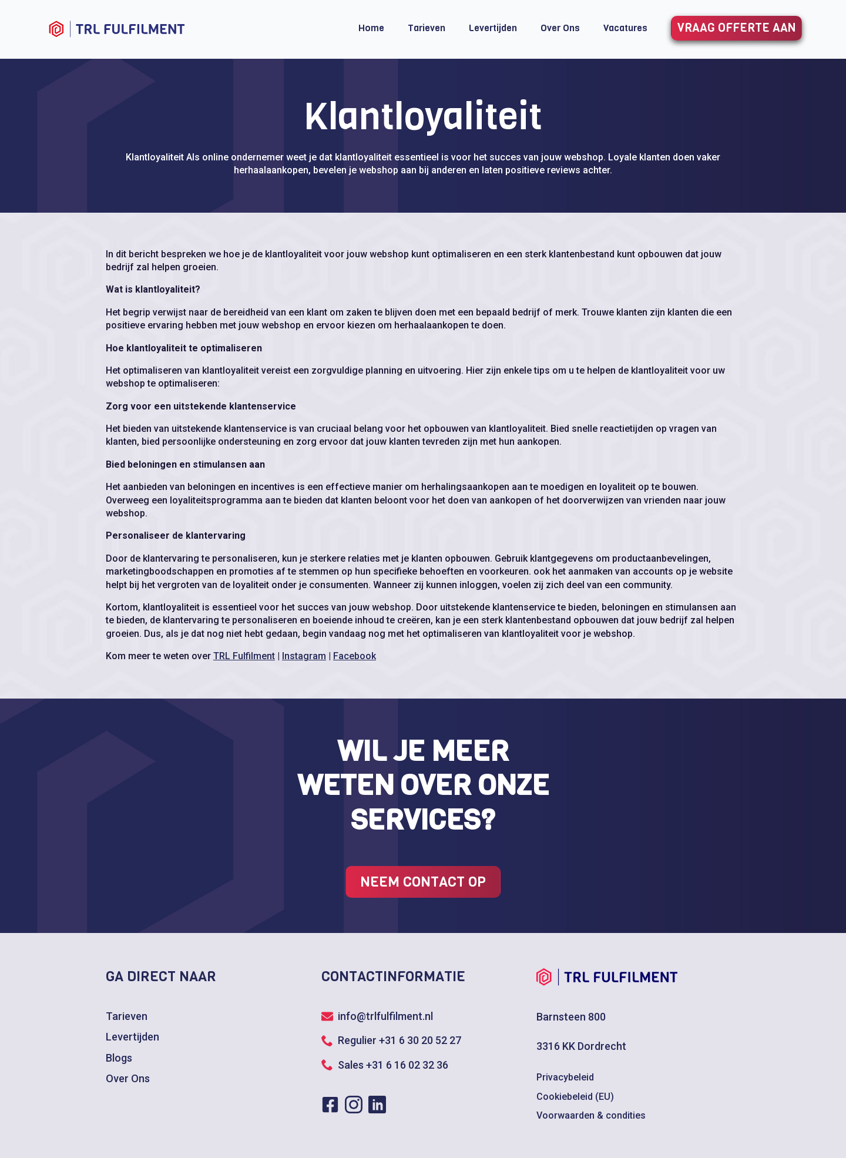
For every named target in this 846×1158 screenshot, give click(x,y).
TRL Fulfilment (244, 656)
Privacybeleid (565, 1077)
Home (371, 28)
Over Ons (560, 28)
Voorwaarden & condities (591, 1115)
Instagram (304, 656)
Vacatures (625, 28)
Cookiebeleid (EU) (575, 1096)
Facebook (354, 656)
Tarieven (426, 28)
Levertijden (493, 28)
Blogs (119, 1058)
